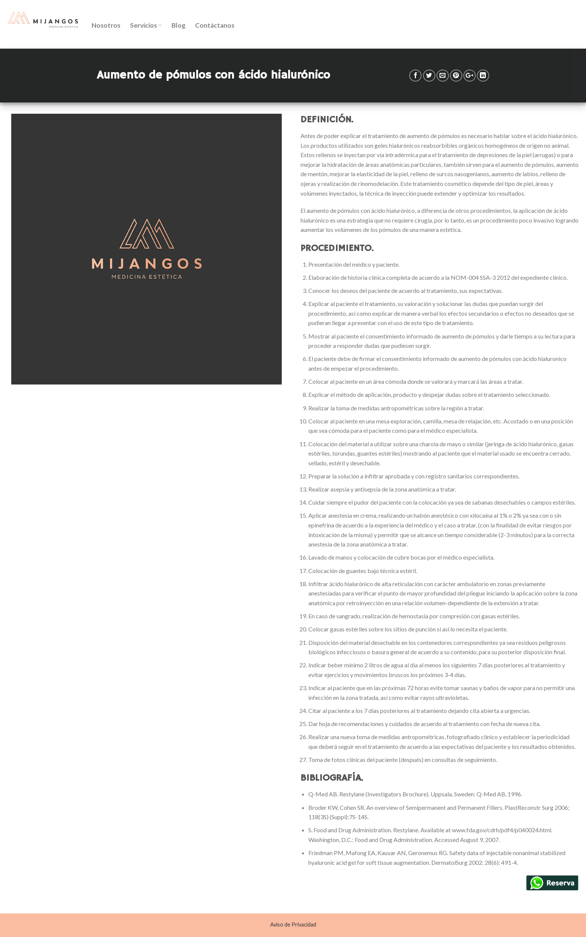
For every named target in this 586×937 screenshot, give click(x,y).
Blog (178, 25)
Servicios (146, 25)
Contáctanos (214, 25)
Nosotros (106, 25)
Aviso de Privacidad (293, 924)
